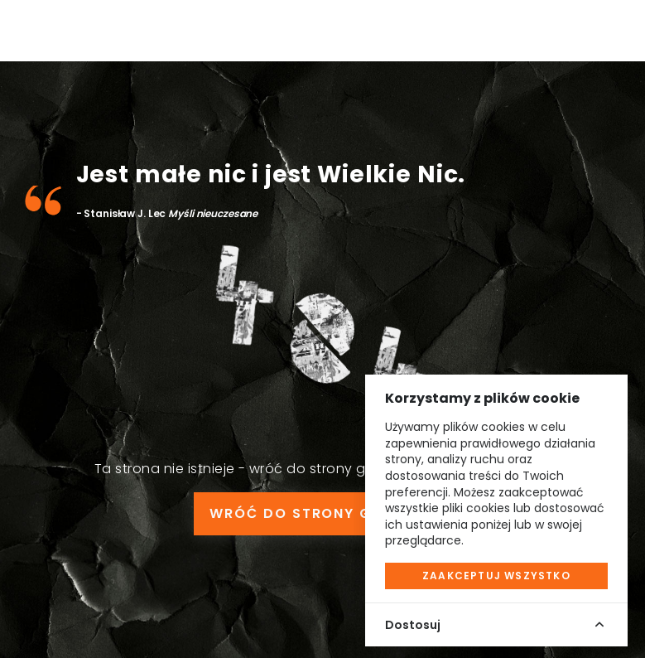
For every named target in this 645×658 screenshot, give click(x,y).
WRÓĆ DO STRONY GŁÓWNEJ (322, 513)
